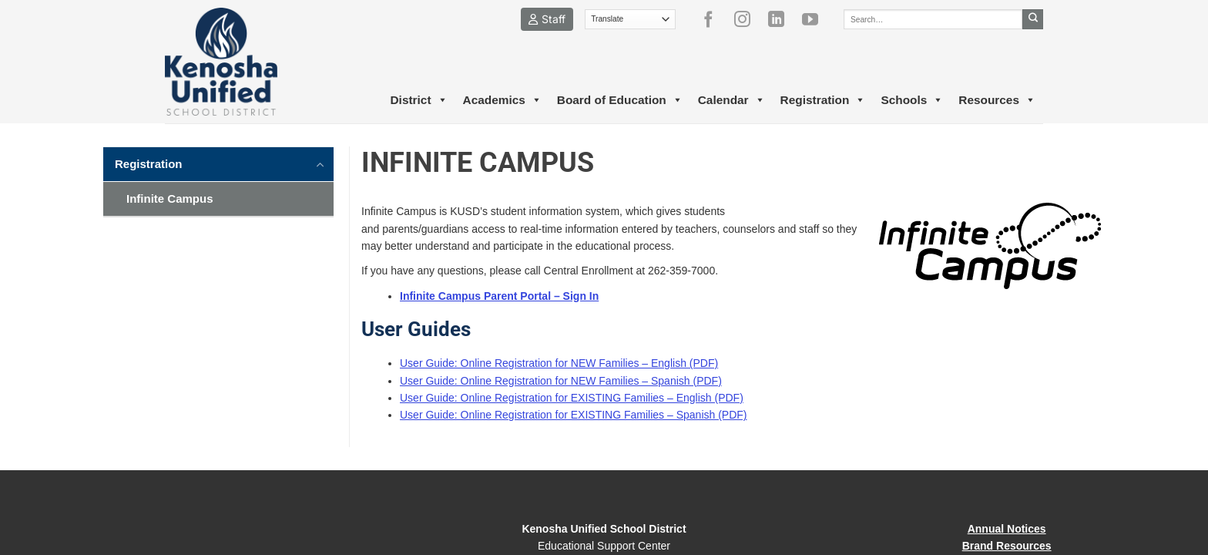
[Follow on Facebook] (714, 19)
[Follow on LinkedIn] (782, 19)
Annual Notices (1007, 529)
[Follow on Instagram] (748, 19)
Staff (546, 18)
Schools (912, 100)
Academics (502, 100)
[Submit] (1032, 19)
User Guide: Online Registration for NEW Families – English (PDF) (559, 363)
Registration (823, 100)
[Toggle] (320, 163)
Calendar (731, 100)
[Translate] (630, 19)
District (418, 100)
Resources (996, 100)
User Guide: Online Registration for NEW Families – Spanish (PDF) (561, 381)
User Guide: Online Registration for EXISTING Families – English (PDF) (571, 398)
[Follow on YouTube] (816, 19)
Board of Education (620, 100)
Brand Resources (1007, 546)
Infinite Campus (169, 198)
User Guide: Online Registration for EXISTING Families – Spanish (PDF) (573, 415)
